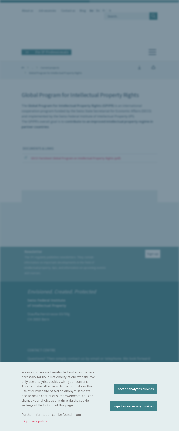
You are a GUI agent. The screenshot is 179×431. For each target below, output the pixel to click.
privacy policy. (37, 421)
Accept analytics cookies (136, 389)
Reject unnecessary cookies (133, 406)
